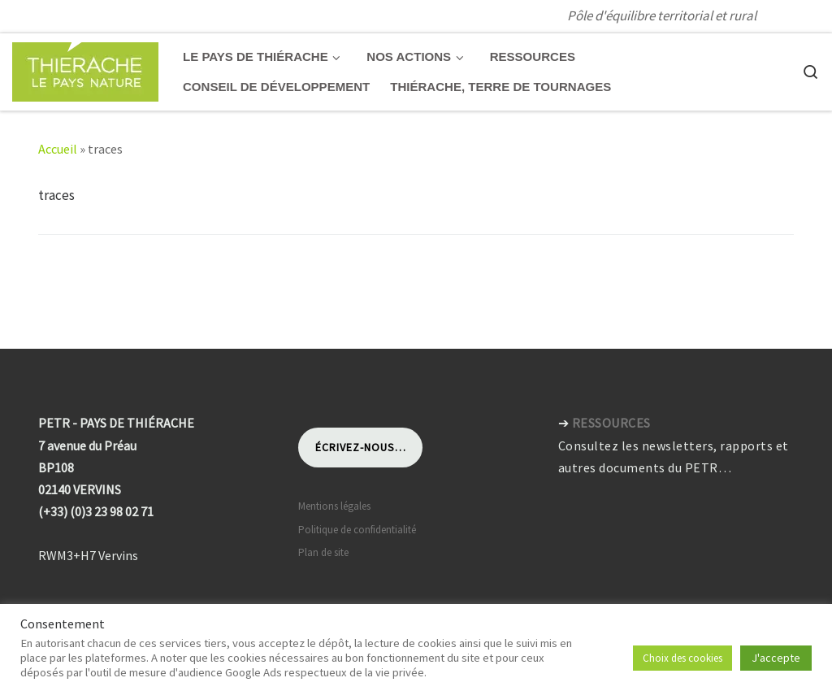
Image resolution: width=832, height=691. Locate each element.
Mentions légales (334, 506)
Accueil (57, 149)
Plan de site (323, 552)
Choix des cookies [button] (682, 658)
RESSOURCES (611, 423)
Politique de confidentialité (357, 530)
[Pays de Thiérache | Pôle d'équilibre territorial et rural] (85, 68)
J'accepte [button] (776, 657)
